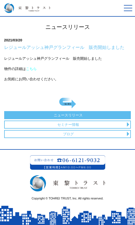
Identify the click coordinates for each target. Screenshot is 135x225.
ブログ (68, 134)
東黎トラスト (26, 8)
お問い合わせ (67, 162)
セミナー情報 (68, 124)
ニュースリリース (68, 115)
